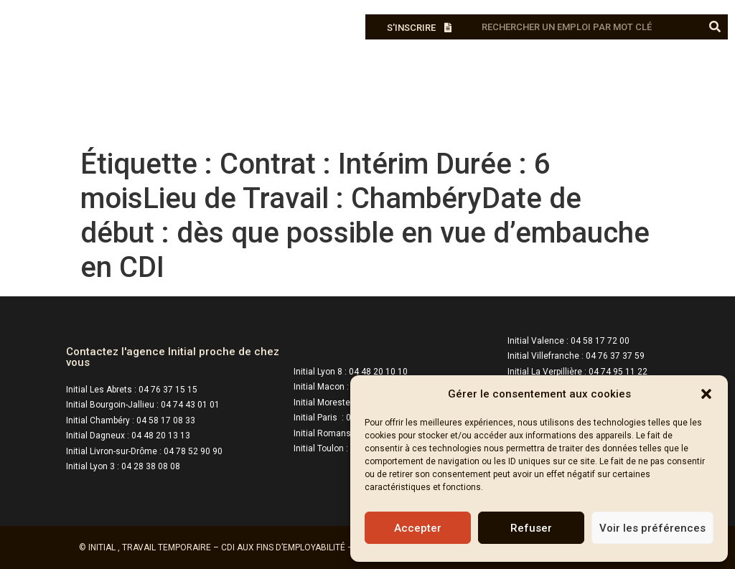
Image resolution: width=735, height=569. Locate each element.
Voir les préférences (652, 528)
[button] (706, 394)
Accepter (417, 528)
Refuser (531, 528)
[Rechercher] (715, 26)
